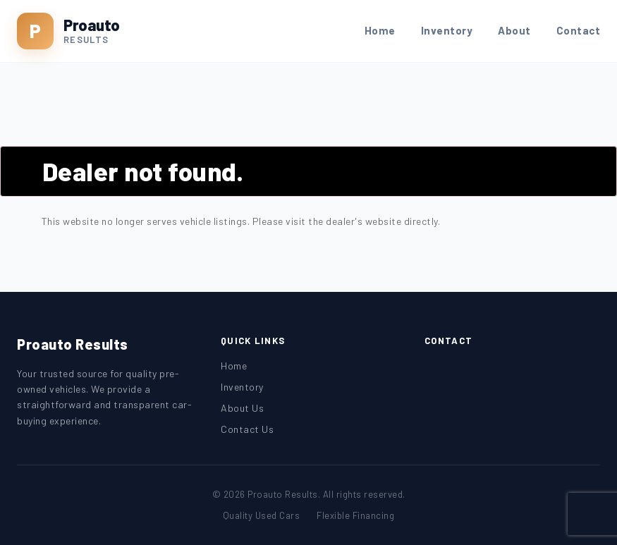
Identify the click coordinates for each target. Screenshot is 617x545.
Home (380, 30)
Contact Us (247, 429)
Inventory (447, 30)
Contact (578, 30)
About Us (242, 408)
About (514, 30)
